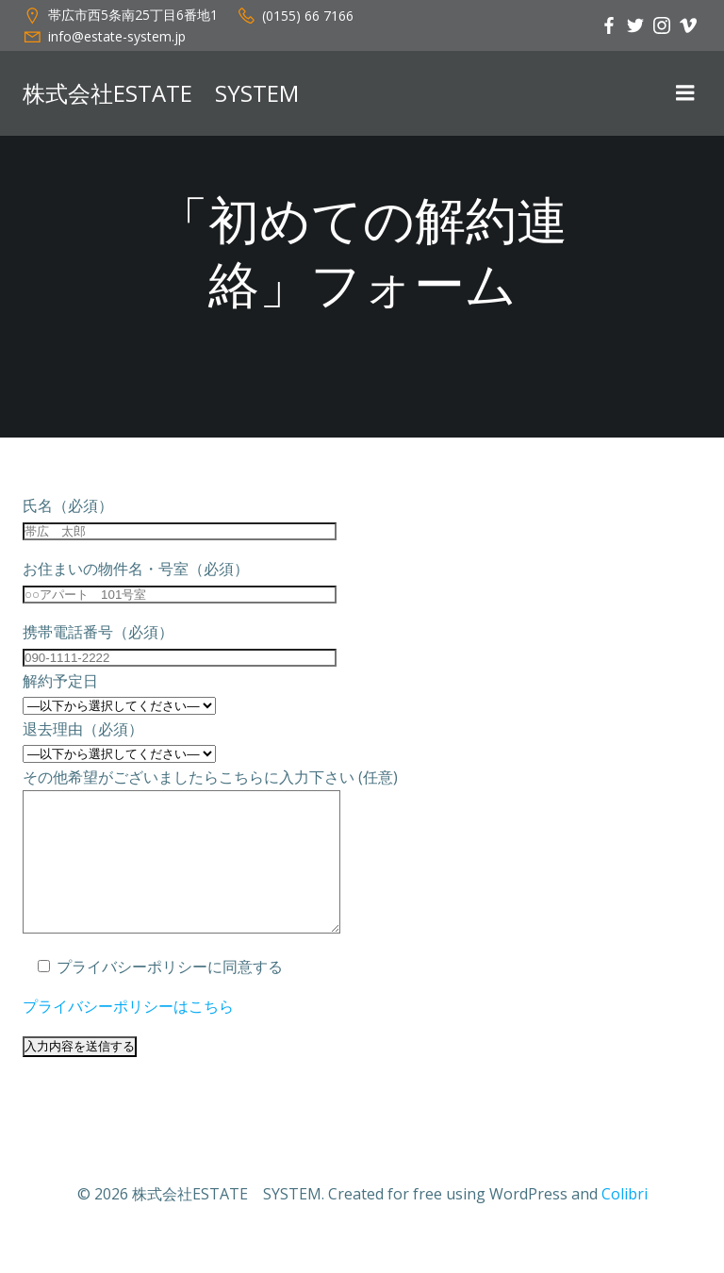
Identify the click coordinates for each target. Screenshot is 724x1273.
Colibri (624, 1222)
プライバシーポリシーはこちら (128, 1034)
